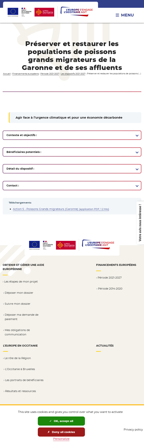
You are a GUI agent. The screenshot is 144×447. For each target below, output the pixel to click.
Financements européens (25, 74)
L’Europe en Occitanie (20, 346)
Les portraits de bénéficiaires (24, 380)
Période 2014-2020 (110, 289)
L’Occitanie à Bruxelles (20, 369)
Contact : (12, 185)
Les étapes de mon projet (21, 282)
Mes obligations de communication (17, 333)
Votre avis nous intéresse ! (140, 222)
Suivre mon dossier (17, 304)
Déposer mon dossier (19, 293)
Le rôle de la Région (18, 358)
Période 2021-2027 (49, 74)
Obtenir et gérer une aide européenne (23, 268)
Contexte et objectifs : (21, 135)
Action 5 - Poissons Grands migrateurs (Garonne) (61, 209)
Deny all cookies (61, 432)
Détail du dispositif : (20, 168)
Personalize (61, 439)
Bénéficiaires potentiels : (23, 152)
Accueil (7, 74)
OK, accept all (61, 421)
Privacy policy (133, 429)
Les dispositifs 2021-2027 (73, 74)
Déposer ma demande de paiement (21, 318)
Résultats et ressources (20, 391)
